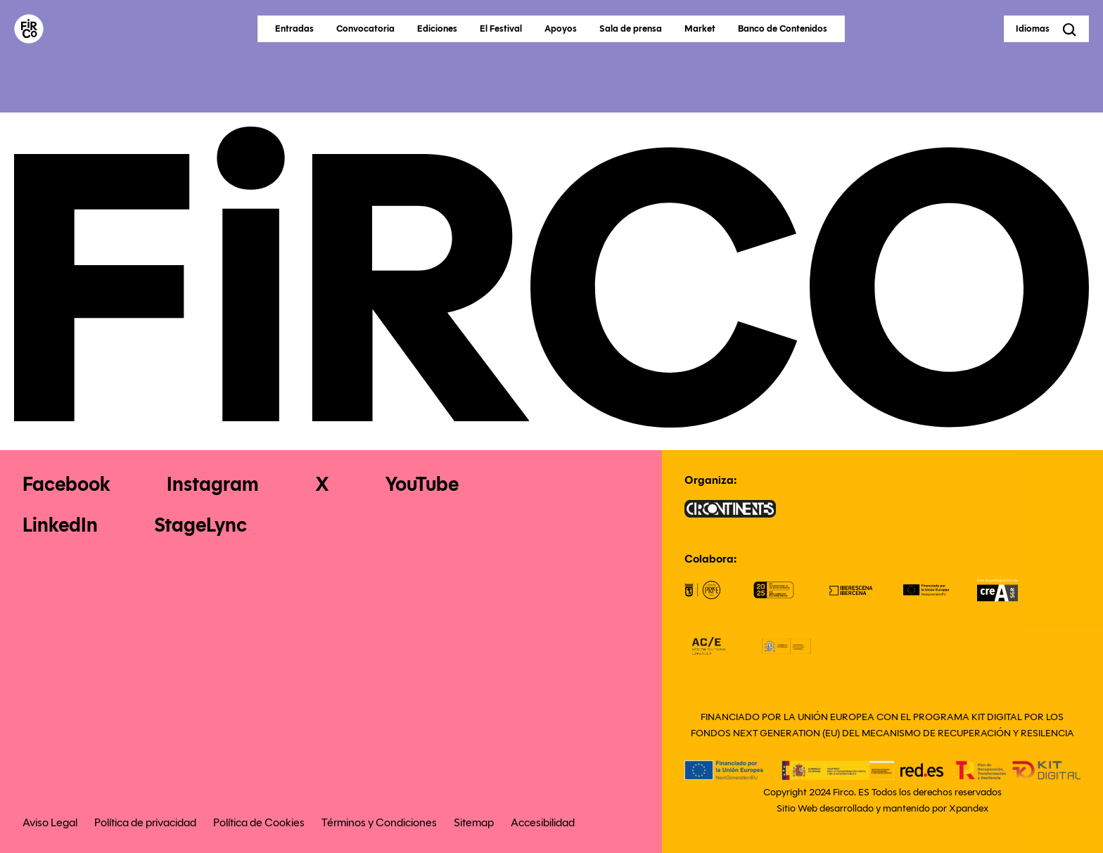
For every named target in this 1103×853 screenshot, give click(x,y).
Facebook (66, 484)
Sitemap (474, 822)
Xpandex (968, 808)
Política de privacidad (145, 822)
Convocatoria (365, 28)
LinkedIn (60, 525)
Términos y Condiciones (379, 822)
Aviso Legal (50, 822)
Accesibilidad (543, 822)
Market (699, 28)
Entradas (294, 28)
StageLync (200, 525)
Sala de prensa (630, 28)
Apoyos (560, 28)
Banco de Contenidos (782, 28)
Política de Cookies (259, 822)
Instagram (213, 484)
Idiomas (1033, 28)
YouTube (422, 484)
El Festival (501, 28)
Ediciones (437, 28)
